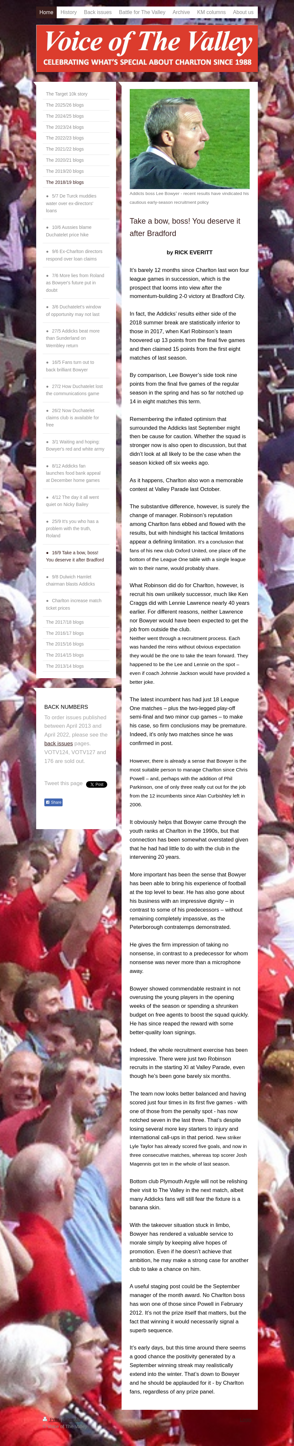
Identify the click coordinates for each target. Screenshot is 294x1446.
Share (53, 802)
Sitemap (72, 1419)
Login (245, 1419)
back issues (58, 743)
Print (52, 1419)
